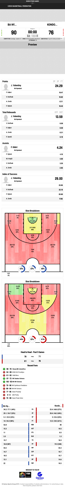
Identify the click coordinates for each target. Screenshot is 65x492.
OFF (56, 112)
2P (54, 81)
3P (58, 81)
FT (61, 81)
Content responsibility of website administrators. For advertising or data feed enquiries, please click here (41, 484)
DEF (61, 112)
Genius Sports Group (40, 476)
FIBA (25, 476)
